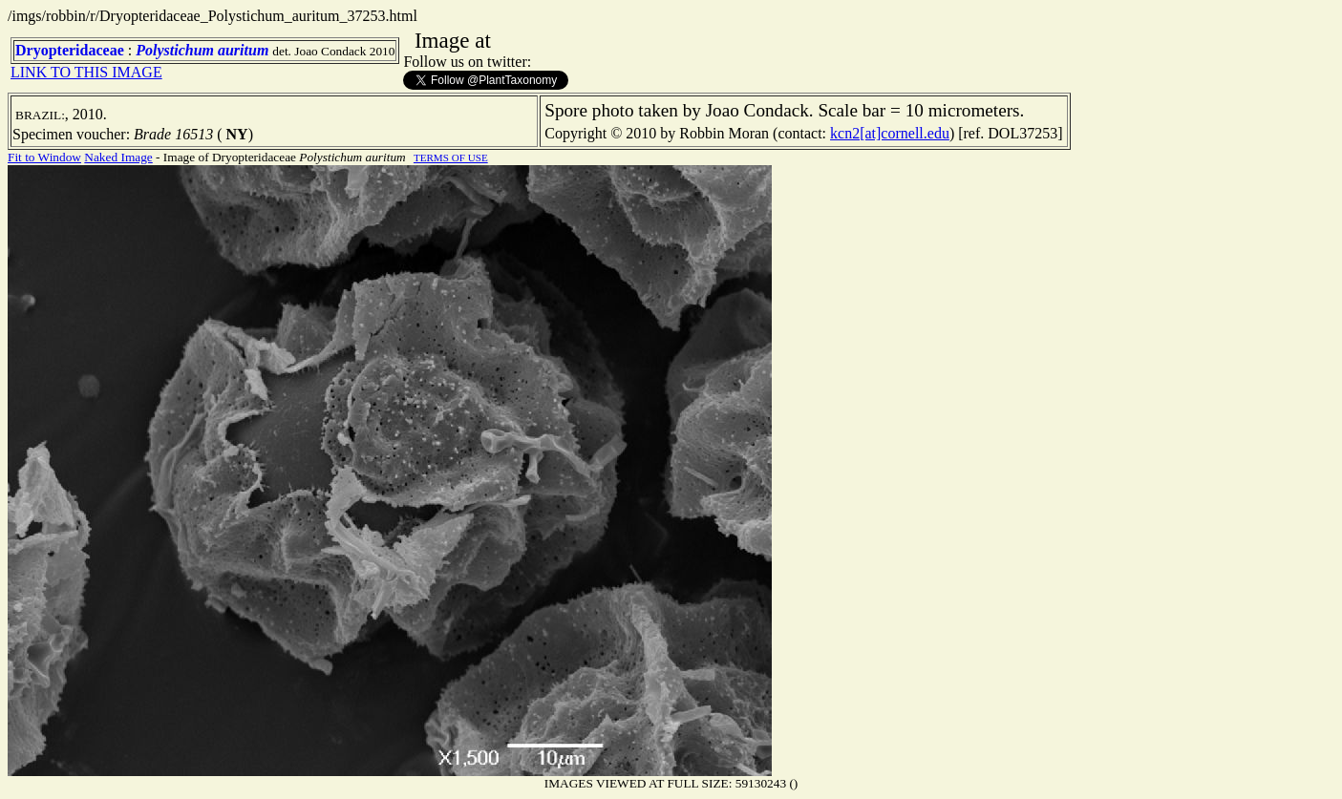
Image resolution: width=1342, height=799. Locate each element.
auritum (243, 50)
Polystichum (175, 50)
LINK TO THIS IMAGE (86, 72)
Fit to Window (44, 157)
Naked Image (118, 157)
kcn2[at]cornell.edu (889, 133)
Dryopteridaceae (69, 50)
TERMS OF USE (451, 157)
